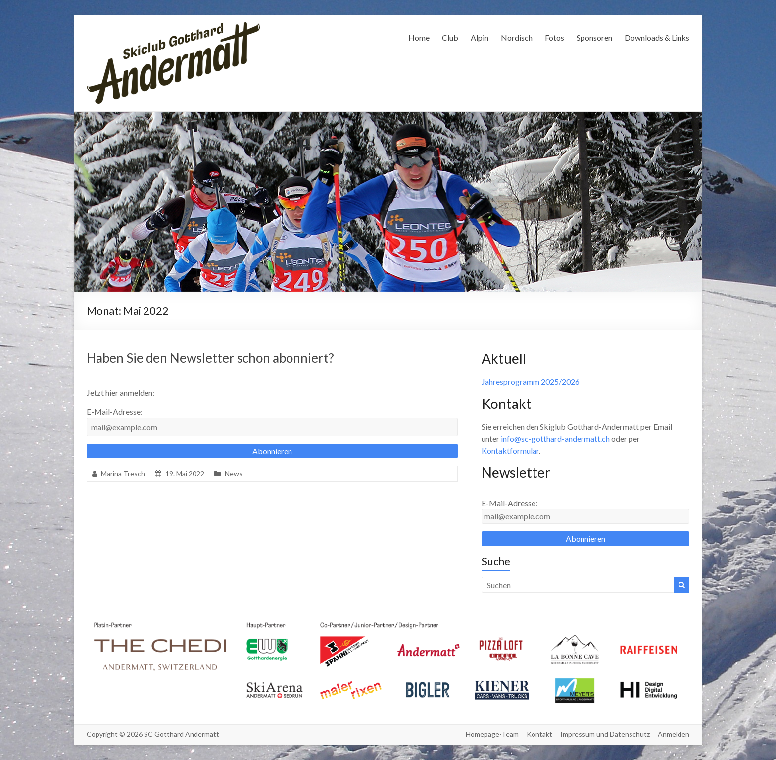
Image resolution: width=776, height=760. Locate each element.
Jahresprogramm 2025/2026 (531, 381)
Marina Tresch (123, 473)
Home (419, 37)
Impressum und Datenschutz (605, 734)
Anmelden (673, 734)
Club (450, 37)
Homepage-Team (492, 734)
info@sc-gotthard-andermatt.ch (555, 438)
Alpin (479, 37)
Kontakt (539, 734)
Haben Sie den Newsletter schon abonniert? (210, 358)
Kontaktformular (510, 450)
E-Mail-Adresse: (115, 411)
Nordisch (517, 37)
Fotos (554, 37)
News (233, 473)
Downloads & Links (657, 37)
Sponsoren (594, 37)
